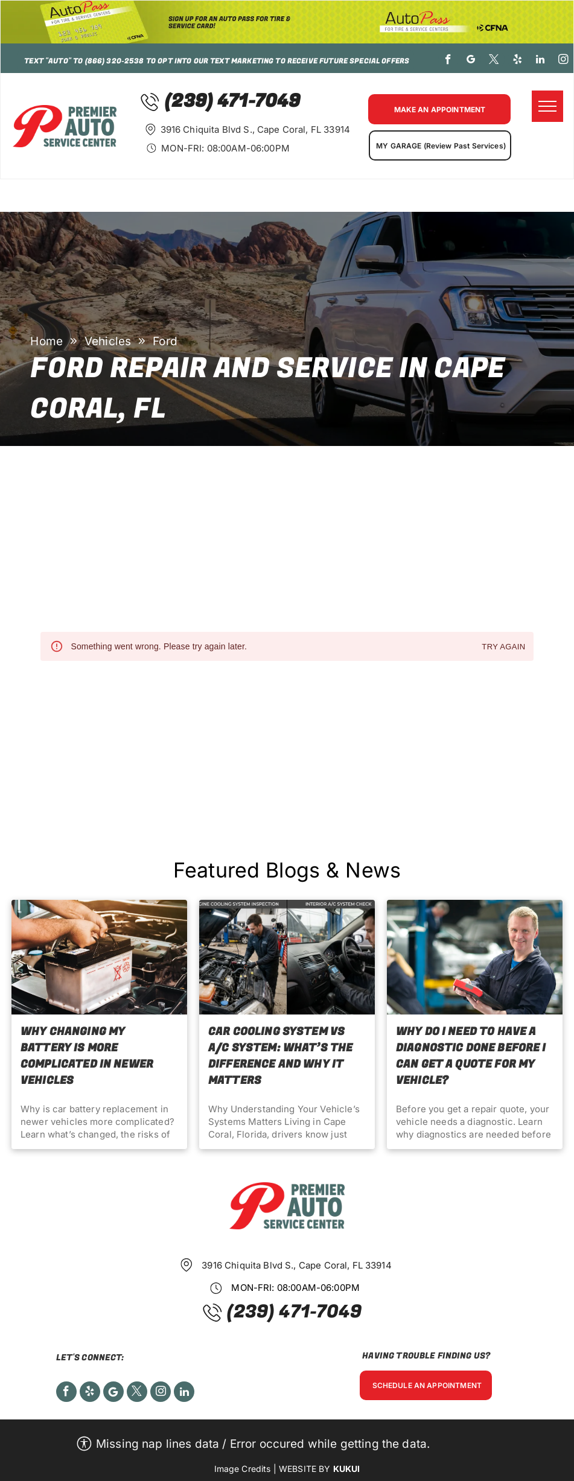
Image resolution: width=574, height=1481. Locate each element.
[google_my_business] (471, 60)
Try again (503, 647)
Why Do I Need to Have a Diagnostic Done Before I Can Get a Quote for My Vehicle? (471, 1056)
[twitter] (495, 60)
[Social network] (113, 1393)
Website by (305, 1468)
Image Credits (242, 1468)
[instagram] (563, 60)
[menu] (547, 106)
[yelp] (518, 60)
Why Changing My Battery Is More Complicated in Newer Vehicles (87, 1056)
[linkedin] (540, 60)
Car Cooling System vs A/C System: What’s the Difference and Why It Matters (280, 1056)
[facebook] (448, 60)
